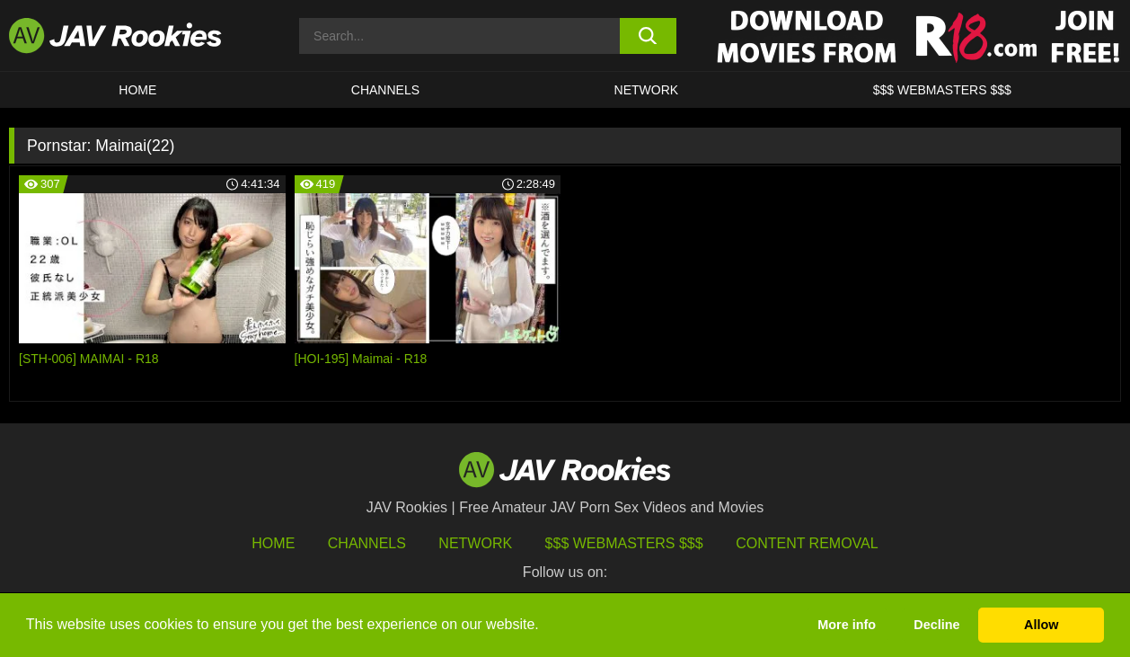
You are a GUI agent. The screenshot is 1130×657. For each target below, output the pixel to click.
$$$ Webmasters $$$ (624, 543)
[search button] (648, 36)
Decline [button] (936, 624)
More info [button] (846, 624)
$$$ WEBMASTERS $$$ (942, 90)
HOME (137, 90)
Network (646, 90)
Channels (385, 90)
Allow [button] (1041, 624)
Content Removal (807, 543)
